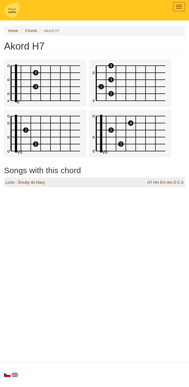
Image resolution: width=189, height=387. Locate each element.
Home (13, 31)
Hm (156, 182)
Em (163, 182)
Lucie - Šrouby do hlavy (25, 182)
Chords (31, 31)
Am (170, 182)
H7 (149, 182)
